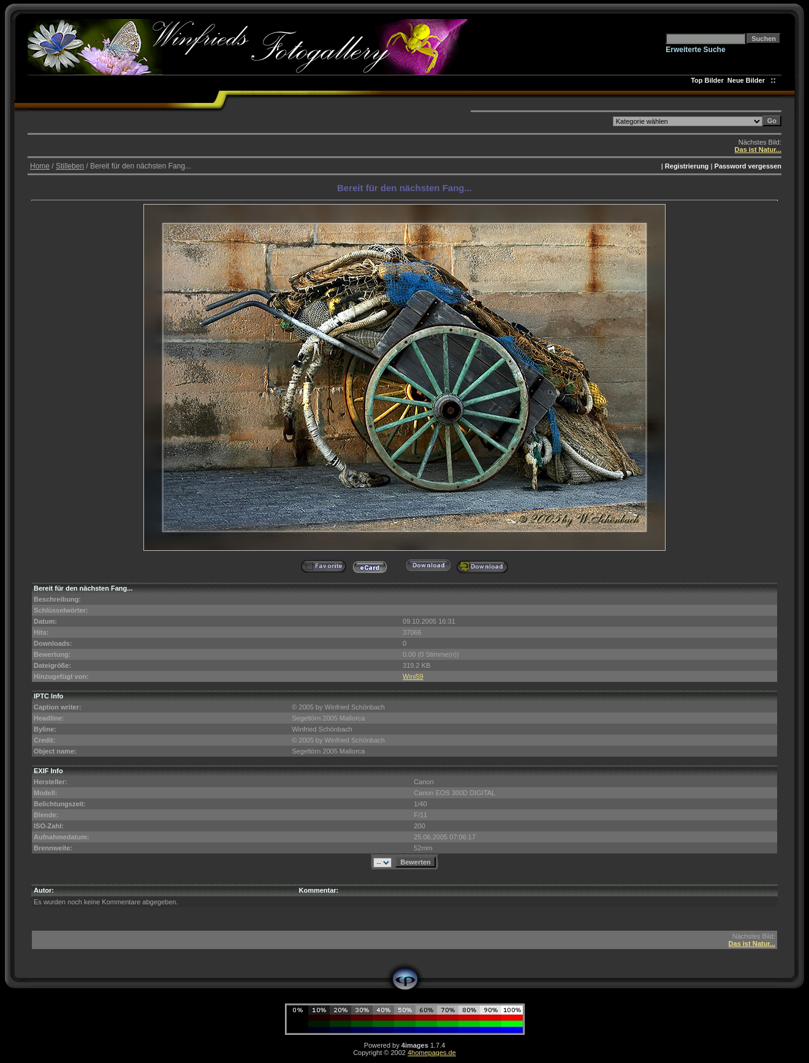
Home (40, 166)
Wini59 (413, 676)
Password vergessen (748, 166)
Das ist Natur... (758, 149)
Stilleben (70, 166)
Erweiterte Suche (695, 49)
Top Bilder (707, 80)
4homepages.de (432, 1052)
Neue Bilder (748, 80)
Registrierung (687, 166)
